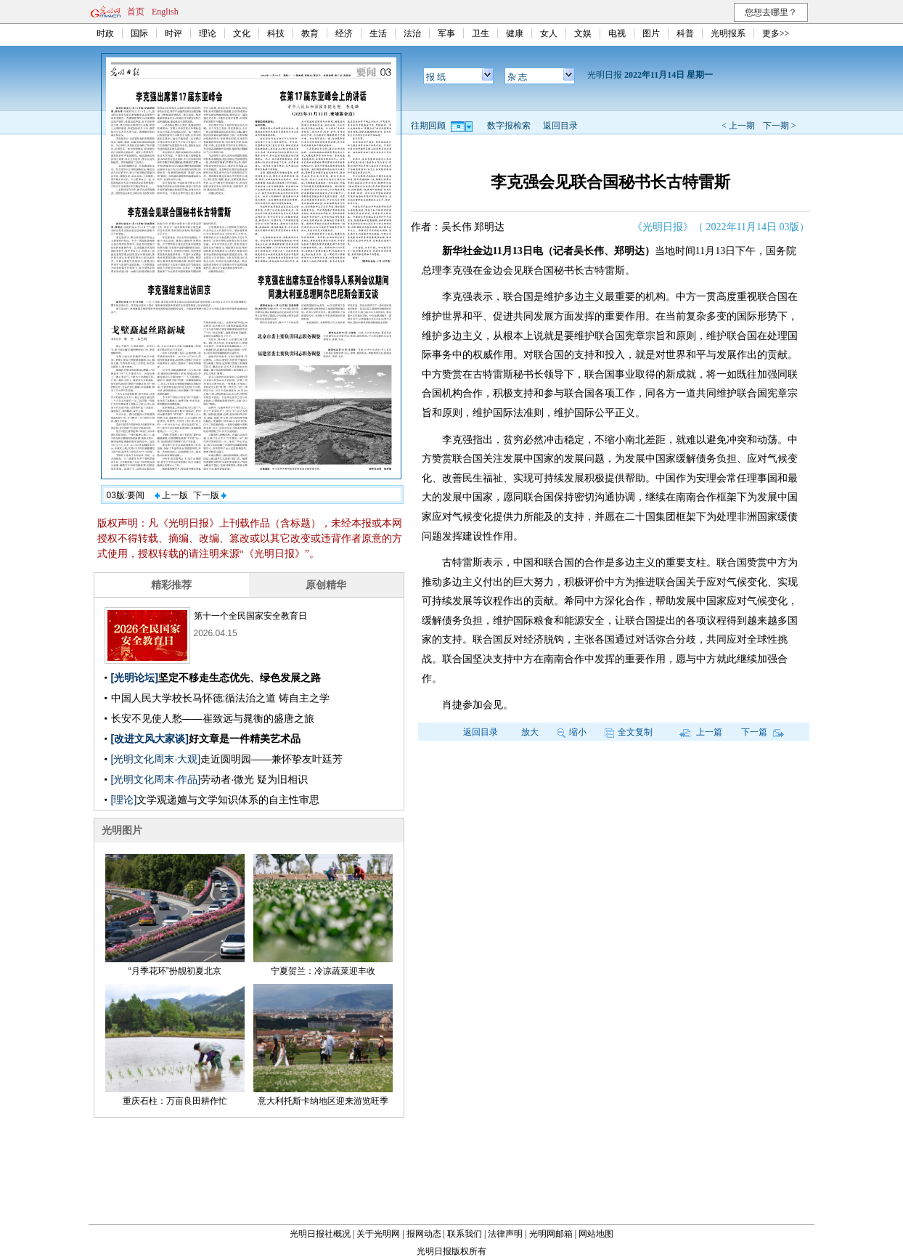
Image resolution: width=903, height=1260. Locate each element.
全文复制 (629, 732)
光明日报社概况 (320, 1234)
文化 (241, 33)
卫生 (480, 33)
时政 (105, 33)
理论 (207, 33)
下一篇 (762, 732)
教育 (310, 33)
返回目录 (560, 126)
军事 (446, 33)
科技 (276, 33)
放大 (530, 732)
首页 (135, 12)
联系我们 (464, 1234)
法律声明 (505, 1234)
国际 (139, 33)
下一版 (209, 495)
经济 (344, 33)
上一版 (171, 495)
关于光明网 (378, 1234)
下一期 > (779, 126)
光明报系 (728, 33)
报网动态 (423, 1234)
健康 (514, 33)
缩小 (572, 732)
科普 (685, 33)
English (165, 12)
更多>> (776, 33)
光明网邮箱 (551, 1234)
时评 (173, 33)
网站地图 (596, 1234)
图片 (651, 33)
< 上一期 (738, 126)
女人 (548, 33)
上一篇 (700, 732)
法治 (412, 33)
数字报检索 (509, 126)
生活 (378, 33)
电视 (617, 33)
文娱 (583, 33)
